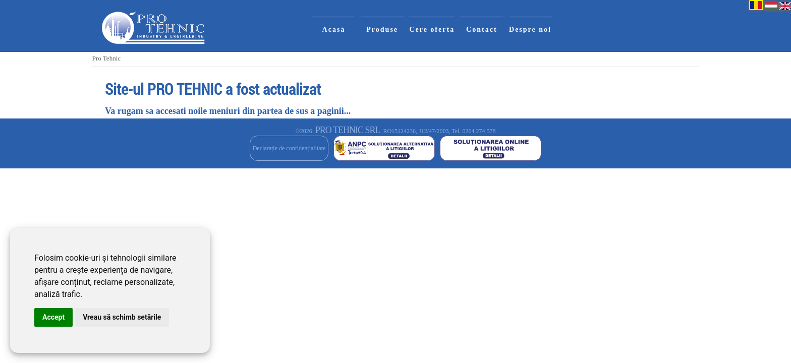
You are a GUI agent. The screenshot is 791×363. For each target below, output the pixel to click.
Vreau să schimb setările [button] (122, 317)
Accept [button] (53, 317)
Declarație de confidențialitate (289, 148)
